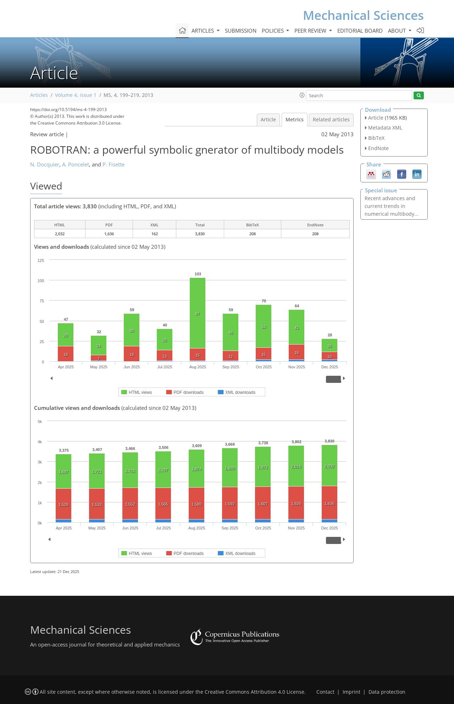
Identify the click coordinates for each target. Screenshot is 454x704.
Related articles (331, 119)
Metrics (295, 119)
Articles (39, 95)
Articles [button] (203, 30)
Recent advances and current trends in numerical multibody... (392, 206)
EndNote (378, 148)
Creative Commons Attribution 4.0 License (254, 692)
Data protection (387, 692)
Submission (240, 30)
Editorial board (360, 30)
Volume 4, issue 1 (75, 95)
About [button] (397, 30)
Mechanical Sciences (363, 15)
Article (268, 119)
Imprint (351, 692)
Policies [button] (273, 30)
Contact (325, 692)
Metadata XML (385, 127)
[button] (302, 95)
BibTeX (376, 137)
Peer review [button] (311, 30)
